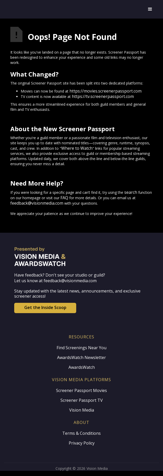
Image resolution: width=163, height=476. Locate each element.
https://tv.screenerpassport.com (103, 96)
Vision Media (81, 410)
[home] (67, 9)
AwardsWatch (81, 367)
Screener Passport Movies (81, 390)
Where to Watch (76, 148)
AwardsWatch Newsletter (81, 357)
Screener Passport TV (81, 400)
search (130, 192)
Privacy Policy (82, 443)
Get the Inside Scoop (45, 307)
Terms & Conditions (81, 433)
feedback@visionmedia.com (36, 203)
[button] (150, 9)
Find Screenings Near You (81, 347)
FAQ (64, 198)
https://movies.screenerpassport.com (105, 91)
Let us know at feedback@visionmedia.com (55, 280)
